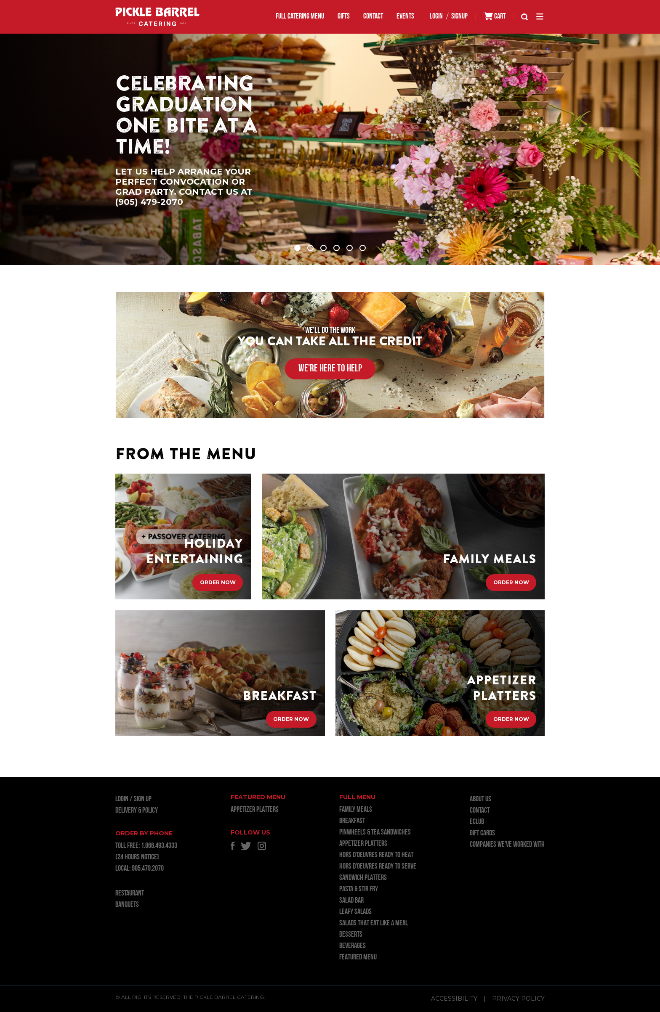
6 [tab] (362, 248)
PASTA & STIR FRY (358, 889)
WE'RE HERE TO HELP (330, 369)
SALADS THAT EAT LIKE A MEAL (373, 923)
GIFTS (344, 17)
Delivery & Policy (136, 811)
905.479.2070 (148, 869)
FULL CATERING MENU (300, 17)
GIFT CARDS (482, 833)
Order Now (218, 583)
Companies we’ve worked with (507, 845)
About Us (480, 799)
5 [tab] (349, 248)
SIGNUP (459, 17)
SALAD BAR (351, 901)
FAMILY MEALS (355, 810)
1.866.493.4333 (159, 846)
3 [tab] (323, 248)
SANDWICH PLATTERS (363, 878)
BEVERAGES (352, 946)
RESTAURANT (129, 894)
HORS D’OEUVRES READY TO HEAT (376, 855)
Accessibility (454, 998)
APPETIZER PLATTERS (255, 810)
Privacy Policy (518, 998)
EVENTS (405, 17)
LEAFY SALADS (355, 912)
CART (494, 16)
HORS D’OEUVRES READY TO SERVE (377, 867)
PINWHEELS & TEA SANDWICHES (375, 833)
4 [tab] (336, 248)
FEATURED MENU (358, 958)
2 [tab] (310, 248)
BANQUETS (127, 905)
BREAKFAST (352, 821)
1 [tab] (297, 248)
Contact (373, 17)
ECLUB (477, 822)
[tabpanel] (330, 149)
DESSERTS (350, 935)
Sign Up (143, 799)
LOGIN (436, 17)
